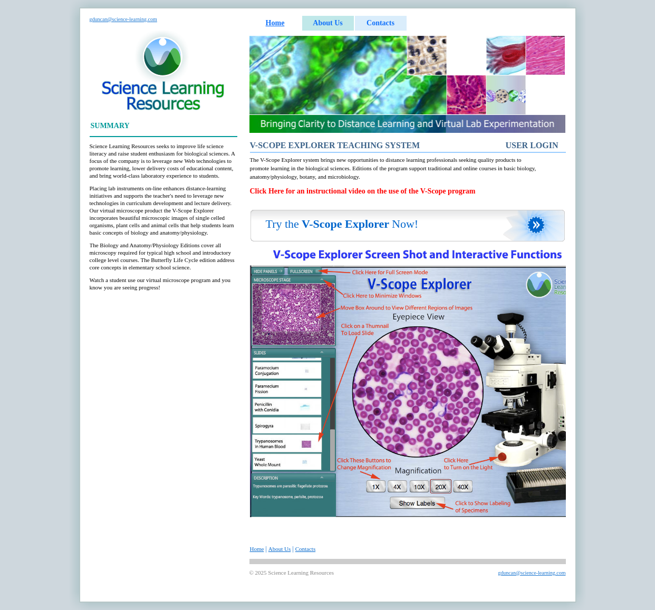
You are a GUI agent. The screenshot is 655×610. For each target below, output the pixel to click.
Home (275, 23)
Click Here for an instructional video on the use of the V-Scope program (363, 191)
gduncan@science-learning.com (123, 19)
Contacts (380, 23)
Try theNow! (342, 223)
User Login (531, 145)
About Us (327, 23)
